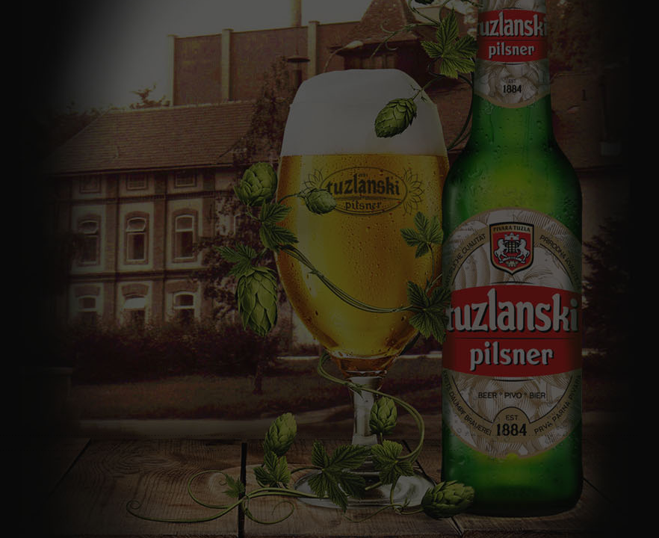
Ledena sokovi (598, 435)
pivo (92, 435)
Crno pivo (126, 450)
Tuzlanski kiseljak (435, 435)
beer (77, 435)
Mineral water (484, 435)
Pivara (133, 435)
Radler (29, 450)
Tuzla (60, 435)
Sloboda (216, 435)
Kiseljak (394, 435)
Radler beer (94, 450)
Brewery (156, 435)
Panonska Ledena (552, 435)
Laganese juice (268, 450)
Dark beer (307, 450)
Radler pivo (57, 450)
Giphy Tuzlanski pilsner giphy (417, 450)
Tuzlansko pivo (272, 435)
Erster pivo (192, 450)
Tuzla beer (365, 435)
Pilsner (111, 435)
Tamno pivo (158, 450)
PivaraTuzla (186, 435)
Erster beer (228, 450)
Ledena (516, 435)
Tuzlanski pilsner (25, 435)
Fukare (239, 435)
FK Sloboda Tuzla (347, 450)
